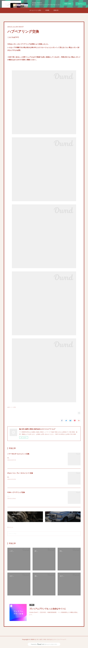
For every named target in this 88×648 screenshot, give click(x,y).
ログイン (81, 4)
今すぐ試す (67, 3)
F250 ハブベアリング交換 (16, 492)
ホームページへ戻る (35, 10)
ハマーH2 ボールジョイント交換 (18, 454)
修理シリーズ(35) (11, 407)
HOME (47, 10)
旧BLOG (56, 10)
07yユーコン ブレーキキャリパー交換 (20, 473)
